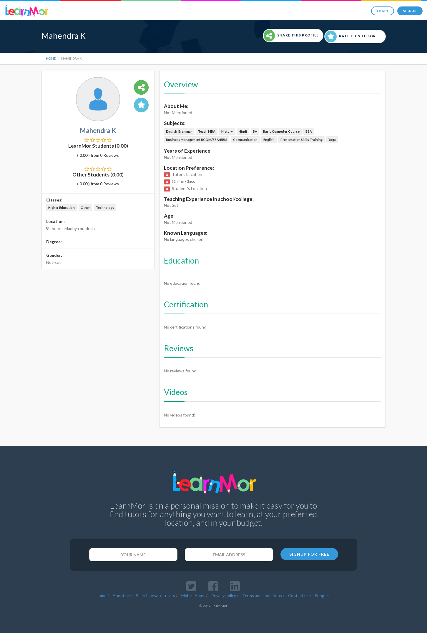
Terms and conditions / (263, 595)
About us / (122, 595)
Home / (102, 595)
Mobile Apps (193, 595)
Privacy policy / (224, 595)
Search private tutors (155, 595)
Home (51, 58)
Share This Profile (291, 35)
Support (322, 595)
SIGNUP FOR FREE (309, 554)
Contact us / (299, 595)
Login (382, 11)
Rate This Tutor (350, 36)
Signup (410, 11)
